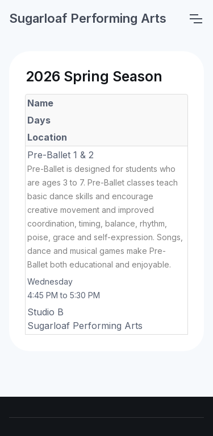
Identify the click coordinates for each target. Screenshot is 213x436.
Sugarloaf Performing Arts (87, 18)
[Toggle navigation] (195, 19)
